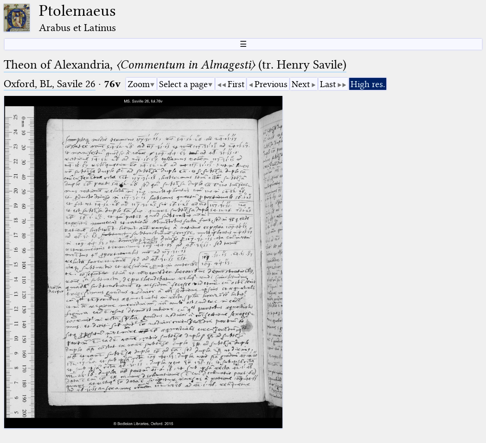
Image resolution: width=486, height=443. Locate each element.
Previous (271, 84)
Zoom (139, 84)
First (236, 84)
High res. (368, 84)
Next (301, 84)
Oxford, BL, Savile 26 (50, 83)
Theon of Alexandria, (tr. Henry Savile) (175, 64)
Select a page (183, 84)
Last (328, 84)
